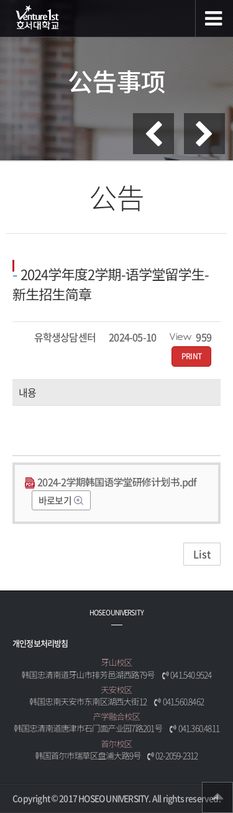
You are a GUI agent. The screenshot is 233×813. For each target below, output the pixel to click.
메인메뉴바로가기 (0, 0)
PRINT (191, 356)
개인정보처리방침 (40, 643)
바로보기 (56, 500)
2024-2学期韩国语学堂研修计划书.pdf (110, 481)
